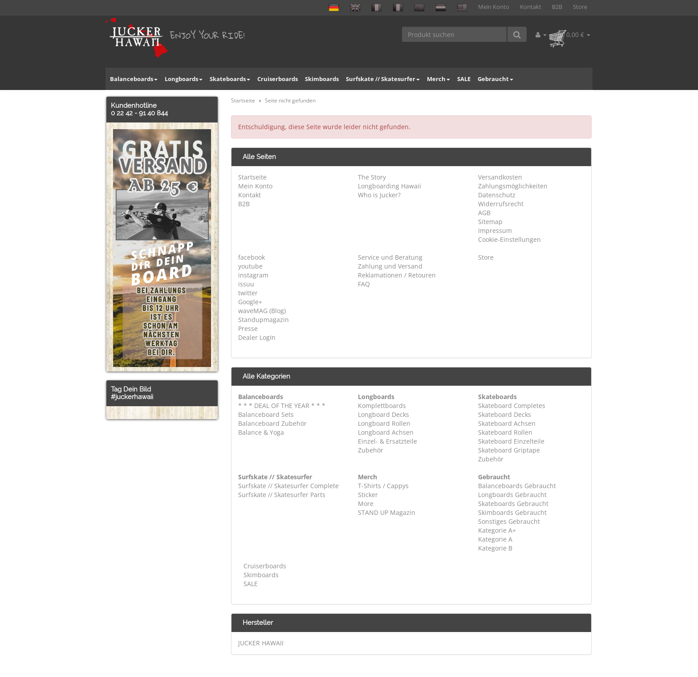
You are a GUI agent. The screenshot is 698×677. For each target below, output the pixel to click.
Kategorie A (495, 539)
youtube (250, 266)
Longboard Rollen (384, 423)
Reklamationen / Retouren (397, 275)
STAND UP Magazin (386, 512)
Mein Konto (493, 7)
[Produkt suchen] (454, 34)
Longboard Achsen (386, 432)
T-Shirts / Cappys (383, 485)
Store (580, 7)
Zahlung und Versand (390, 266)
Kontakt (530, 7)
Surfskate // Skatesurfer (383, 79)
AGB (484, 212)
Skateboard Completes (511, 405)
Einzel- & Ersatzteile (387, 441)
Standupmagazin (263, 319)
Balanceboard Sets (266, 414)
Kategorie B (495, 548)
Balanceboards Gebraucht (517, 485)
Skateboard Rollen (505, 432)
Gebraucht (495, 79)
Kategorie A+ (497, 530)
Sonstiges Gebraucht (509, 521)
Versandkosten (500, 177)
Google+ (250, 302)
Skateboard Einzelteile (511, 441)
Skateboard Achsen (507, 423)
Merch (438, 79)
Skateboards (230, 79)
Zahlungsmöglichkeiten (513, 186)
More (365, 503)
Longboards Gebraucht (512, 494)
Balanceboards (134, 79)
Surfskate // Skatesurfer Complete (288, 485)
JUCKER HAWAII (261, 643)
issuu (246, 284)
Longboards (184, 79)
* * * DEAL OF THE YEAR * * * (281, 405)
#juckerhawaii (132, 397)
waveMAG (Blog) (262, 310)
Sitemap (490, 221)
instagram (253, 275)
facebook (251, 257)
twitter (248, 293)
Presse (248, 328)
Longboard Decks (383, 414)
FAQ (364, 284)
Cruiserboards (277, 79)
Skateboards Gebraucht (513, 503)
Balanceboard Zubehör (272, 423)
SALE (464, 79)
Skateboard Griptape (509, 450)
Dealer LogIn (257, 337)
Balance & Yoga (261, 432)
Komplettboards (382, 405)
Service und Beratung (390, 257)
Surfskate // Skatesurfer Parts (281, 494)
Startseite (252, 177)
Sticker (368, 494)
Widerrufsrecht (501, 204)
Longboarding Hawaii (389, 186)
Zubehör (370, 450)
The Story (372, 177)
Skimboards (322, 79)
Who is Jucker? (379, 195)
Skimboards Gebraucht (512, 512)
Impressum (495, 230)
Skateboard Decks (504, 414)
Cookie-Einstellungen (509, 239)
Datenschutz (496, 195)
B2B (557, 7)
